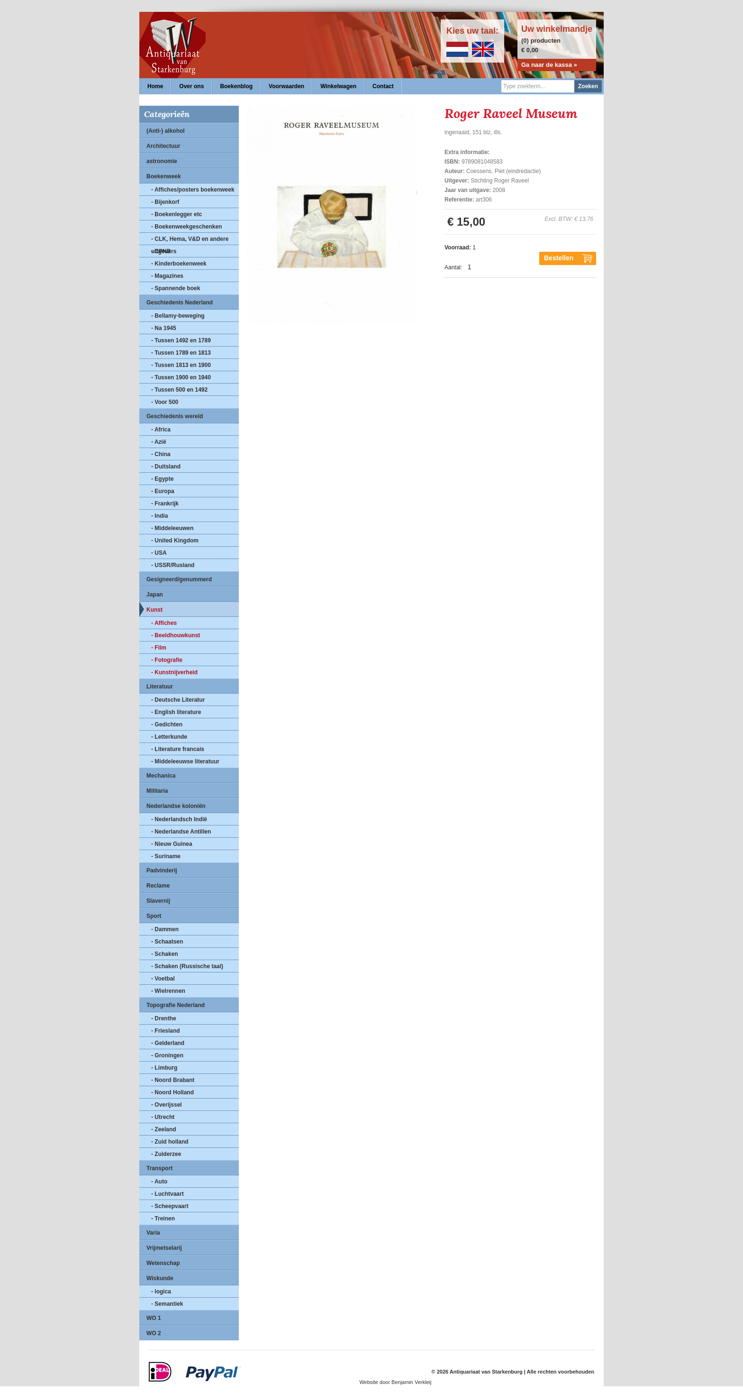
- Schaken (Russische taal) (187, 966)
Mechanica (160, 775)
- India (159, 516)
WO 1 (153, 1318)
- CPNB (161, 251)
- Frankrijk (165, 503)
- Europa (162, 491)
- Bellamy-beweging (178, 315)
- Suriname (166, 856)
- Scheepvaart (170, 1206)
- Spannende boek (175, 288)
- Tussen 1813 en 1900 (181, 365)
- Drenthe (163, 1018)
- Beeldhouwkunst (175, 635)
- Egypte (162, 479)
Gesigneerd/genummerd (179, 579)
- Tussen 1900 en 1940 (181, 377)
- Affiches (164, 623)
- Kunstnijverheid (174, 672)
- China (161, 454)
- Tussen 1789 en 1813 (181, 352)
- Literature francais (177, 749)
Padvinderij (161, 870)
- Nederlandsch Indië (179, 819)
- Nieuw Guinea (171, 844)
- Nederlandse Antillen (181, 831)
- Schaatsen (167, 941)
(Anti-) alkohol (165, 131)
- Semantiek (167, 1304)
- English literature (176, 712)
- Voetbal (163, 978)
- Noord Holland (172, 1092)
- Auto (159, 1181)
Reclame (158, 885)
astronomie (161, 161)
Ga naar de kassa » (549, 64)
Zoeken (588, 86)
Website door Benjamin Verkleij (395, 1382)
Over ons (191, 86)
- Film (158, 647)
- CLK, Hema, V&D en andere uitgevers (189, 240)
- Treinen (163, 1218)
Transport (159, 1168)
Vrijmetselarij (164, 1248)
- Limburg (164, 1067)
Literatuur (159, 686)
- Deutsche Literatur (178, 699)
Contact (383, 86)
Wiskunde (159, 1278)
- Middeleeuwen (172, 528)
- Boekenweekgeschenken (186, 226)
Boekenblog (236, 86)
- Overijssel (166, 1104)
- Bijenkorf (165, 202)
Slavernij (158, 901)
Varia (153, 1232)
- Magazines (167, 276)
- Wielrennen (168, 991)
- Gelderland (167, 1043)
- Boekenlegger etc (176, 214)
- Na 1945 (163, 328)
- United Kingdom (175, 540)
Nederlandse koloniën (176, 806)
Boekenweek (163, 176)
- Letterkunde (169, 736)
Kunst (154, 609)
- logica (161, 1291)
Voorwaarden (286, 86)
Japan (154, 594)
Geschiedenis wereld (174, 416)
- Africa (161, 429)
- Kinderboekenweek (179, 263)
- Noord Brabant (172, 1080)
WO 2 (153, 1333)
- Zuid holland (170, 1141)
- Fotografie (166, 660)
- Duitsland (166, 466)
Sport (153, 916)
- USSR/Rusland (172, 565)
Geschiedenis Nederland (179, 302)
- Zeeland (163, 1129)
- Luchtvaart (167, 1194)
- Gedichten (166, 724)
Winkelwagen (338, 86)
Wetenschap (163, 1263)
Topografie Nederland (175, 1005)
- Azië (158, 442)
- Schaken (164, 954)
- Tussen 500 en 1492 (179, 389)
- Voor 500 (164, 402)
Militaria (157, 791)
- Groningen (167, 1055)
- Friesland (165, 1030)
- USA (159, 553)
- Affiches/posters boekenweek (193, 189)
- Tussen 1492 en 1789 (181, 340)
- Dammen (165, 929)
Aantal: (453, 267)
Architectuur (163, 146)
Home (155, 86)
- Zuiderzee (166, 1154)
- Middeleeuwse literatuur (185, 761)
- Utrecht (162, 1117)
